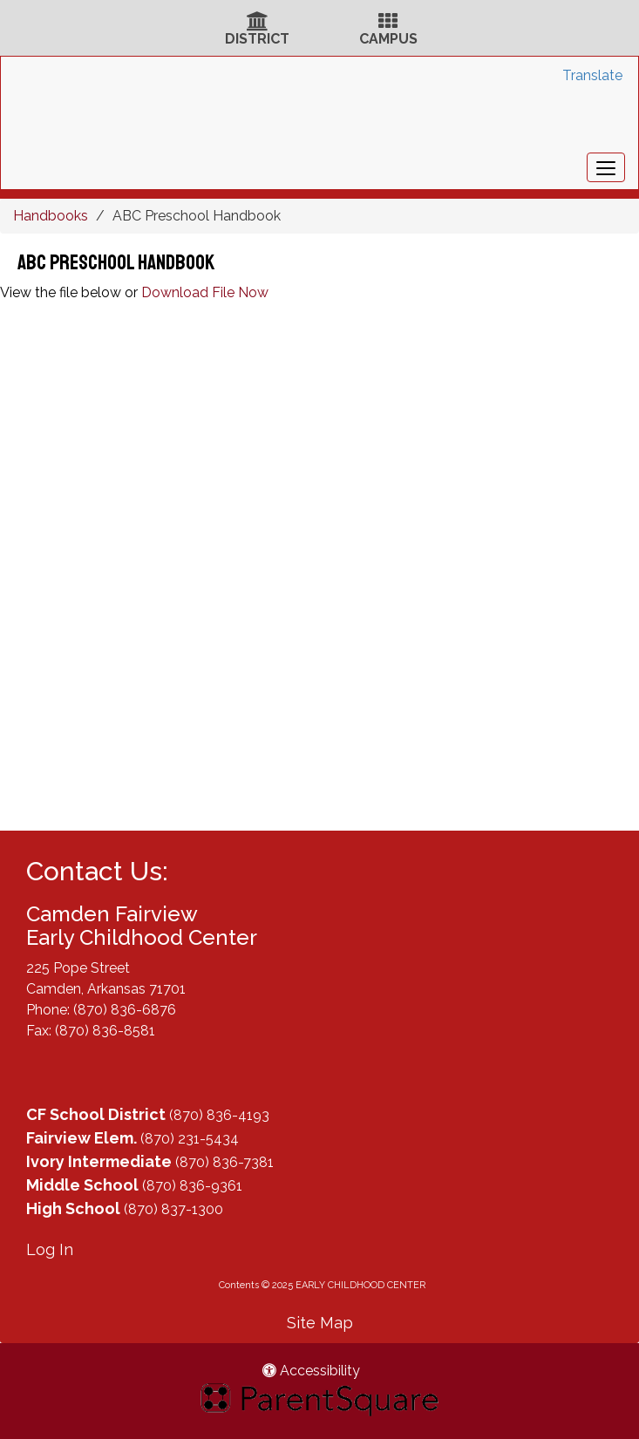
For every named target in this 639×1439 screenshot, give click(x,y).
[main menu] (606, 167)
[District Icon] (258, 23)
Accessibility (311, 1370)
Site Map (320, 1322)
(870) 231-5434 (189, 1138)
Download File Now (205, 292)
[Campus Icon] (388, 23)
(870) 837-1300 (173, 1209)
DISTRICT (257, 39)
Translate (592, 75)
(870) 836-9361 (192, 1186)
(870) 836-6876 (124, 1009)
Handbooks (50, 215)
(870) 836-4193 (219, 1115)
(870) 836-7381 (224, 1162)
